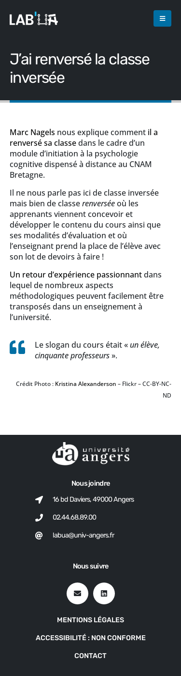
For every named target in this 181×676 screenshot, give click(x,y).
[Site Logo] (34, 18)
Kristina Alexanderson (85, 384)
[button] (162, 18)
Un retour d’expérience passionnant (76, 274)
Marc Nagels (32, 132)
